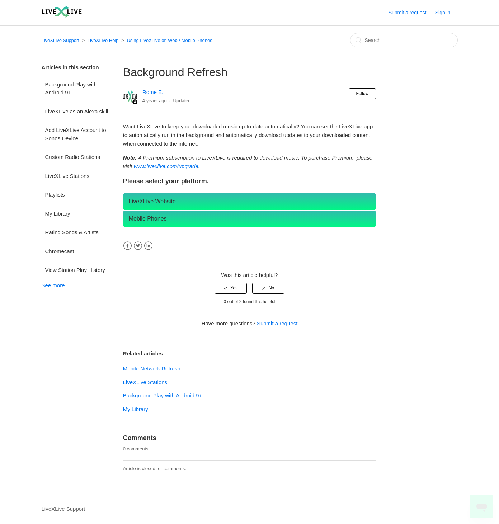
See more (53, 285)
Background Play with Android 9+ (71, 88)
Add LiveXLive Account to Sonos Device (75, 134)
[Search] (404, 40)
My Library (57, 214)
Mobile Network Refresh (151, 368)
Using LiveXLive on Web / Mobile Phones (169, 40)
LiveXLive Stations (67, 176)
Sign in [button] (443, 12)
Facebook (127, 245)
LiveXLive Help (103, 40)
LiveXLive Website (152, 201)
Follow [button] (362, 93)
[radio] (231, 288)
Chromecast (59, 251)
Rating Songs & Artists (72, 232)
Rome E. (152, 92)
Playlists (55, 195)
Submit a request (408, 12)
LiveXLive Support (61, 40)
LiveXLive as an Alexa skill (76, 111)
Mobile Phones (148, 219)
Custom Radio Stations (72, 157)
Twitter (137, 245)
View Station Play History (75, 270)
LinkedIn (148, 245)
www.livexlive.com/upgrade (166, 166)
